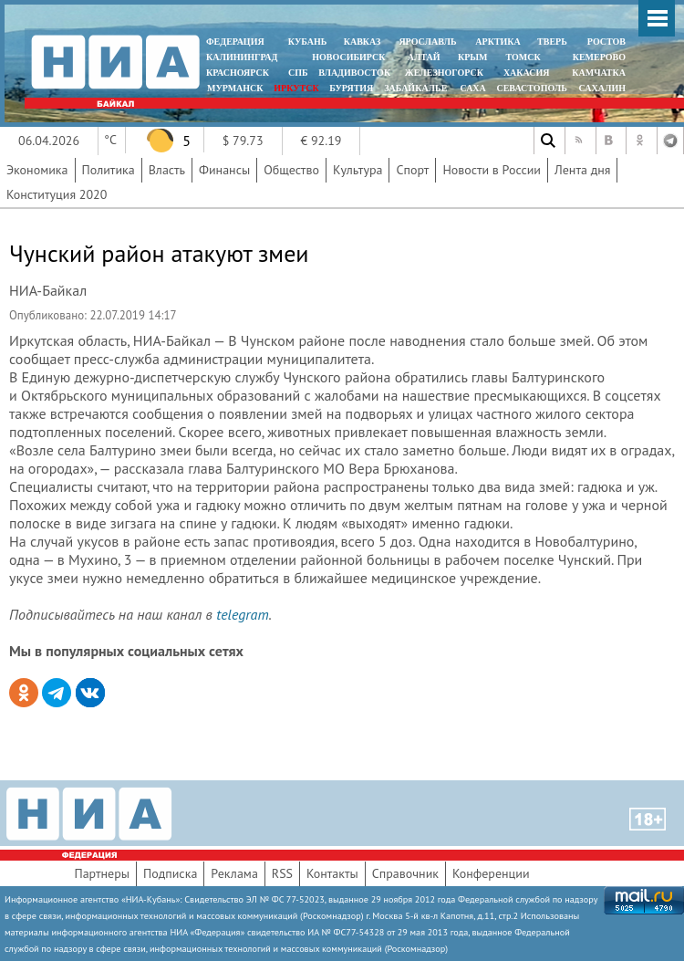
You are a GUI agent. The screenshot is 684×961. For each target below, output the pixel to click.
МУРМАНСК (235, 88)
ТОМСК (525, 57)
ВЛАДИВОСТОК (354, 73)
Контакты (332, 873)
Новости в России (491, 170)
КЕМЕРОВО (599, 57)
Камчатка (598, 73)
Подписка (170, 873)
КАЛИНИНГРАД (241, 57)
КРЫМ (473, 57)
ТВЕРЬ (552, 42)
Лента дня (582, 170)
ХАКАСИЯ (525, 73)
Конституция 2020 (56, 194)
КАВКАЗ (362, 42)
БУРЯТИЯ (351, 88)
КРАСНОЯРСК (237, 73)
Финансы (224, 170)
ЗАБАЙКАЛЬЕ (417, 88)
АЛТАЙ (424, 57)
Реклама (234, 873)
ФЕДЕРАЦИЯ (235, 42)
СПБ (298, 73)
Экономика (37, 170)
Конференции (491, 873)
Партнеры (102, 873)
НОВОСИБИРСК (348, 57)
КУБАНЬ (307, 42)
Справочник (405, 873)
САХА (472, 88)
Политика (108, 170)
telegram (242, 614)
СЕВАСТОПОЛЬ (531, 88)
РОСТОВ (606, 42)
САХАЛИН (602, 88)
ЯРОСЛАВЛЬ (427, 42)
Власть (167, 170)
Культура (358, 170)
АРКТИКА (498, 42)
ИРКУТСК (296, 88)
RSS (282, 873)
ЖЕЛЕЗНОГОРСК (444, 73)
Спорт (412, 170)
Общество (291, 170)
